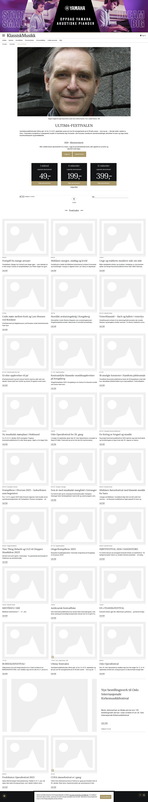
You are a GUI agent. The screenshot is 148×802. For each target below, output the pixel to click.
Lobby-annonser (52, 40)
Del (93, 197)
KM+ (60, 40)
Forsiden (4, 44)
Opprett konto (79, 154)
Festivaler (12, 44)
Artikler (4, 40)
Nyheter (11, 40)
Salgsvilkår (74, 187)
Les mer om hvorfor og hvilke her (78, 795)
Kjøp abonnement (44, 183)
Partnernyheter (29, 40)
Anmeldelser (19, 40)
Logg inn (67, 154)
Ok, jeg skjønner (105, 797)
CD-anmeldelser (40, 40)
